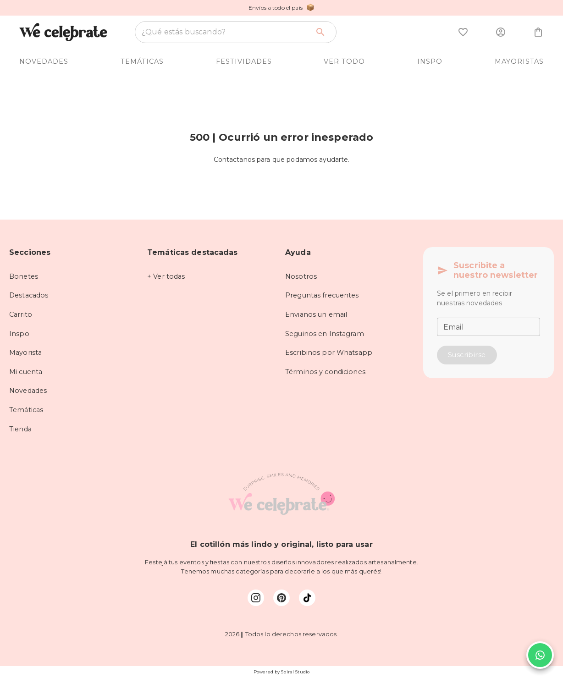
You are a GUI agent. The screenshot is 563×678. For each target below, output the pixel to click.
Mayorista (25, 352)
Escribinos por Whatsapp (328, 352)
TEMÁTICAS (142, 61)
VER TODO (344, 61)
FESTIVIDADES (244, 61)
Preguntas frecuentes (322, 295)
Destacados (28, 295)
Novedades (28, 390)
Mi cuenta (25, 372)
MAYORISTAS (519, 61)
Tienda (20, 429)
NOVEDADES (43, 61)
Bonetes (23, 276)
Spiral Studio (295, 671)
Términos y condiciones (325, 372)
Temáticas (26, 410)
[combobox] (225, 32)
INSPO (429, 61)
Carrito (20, 314)
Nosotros (301, 276)
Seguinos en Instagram (324, 334)
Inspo (19, 334)
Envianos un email (316, 314)
